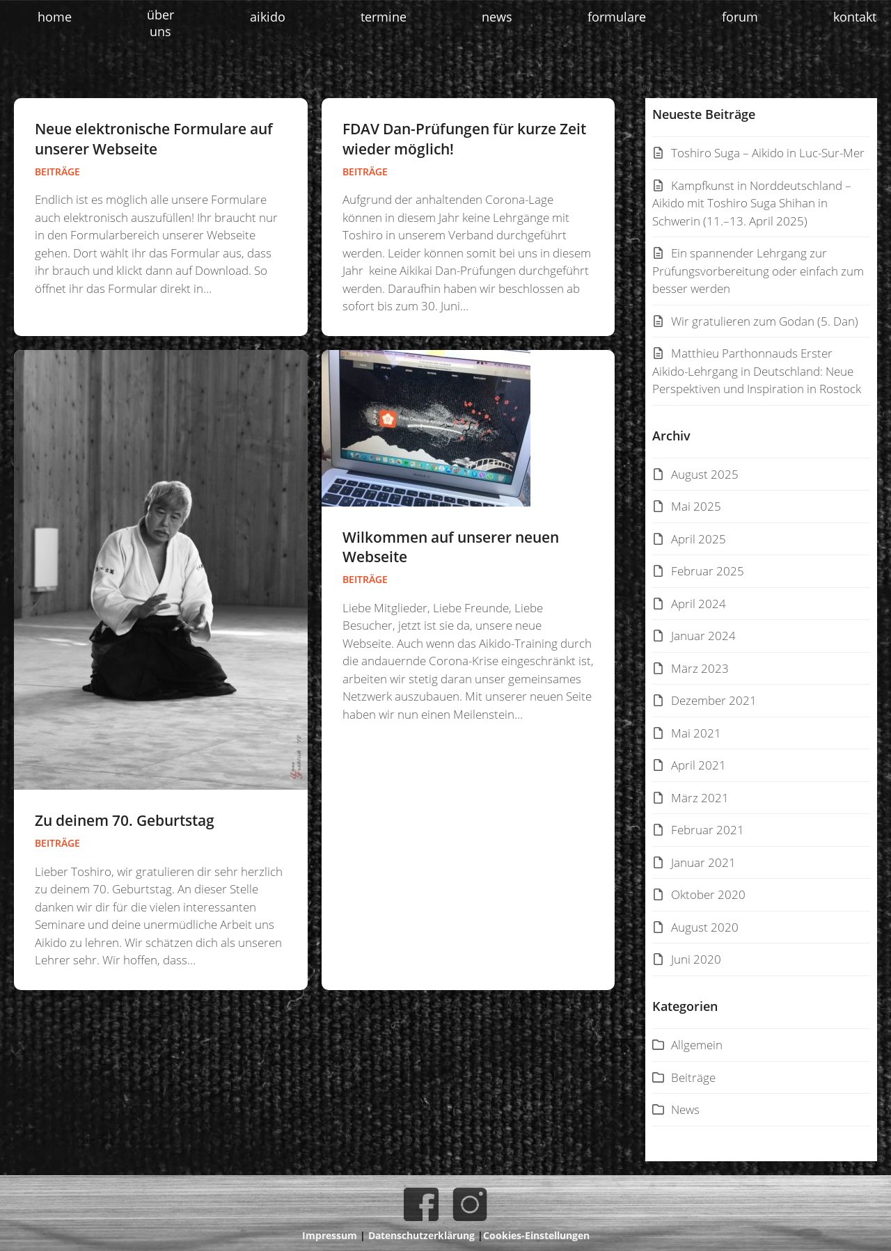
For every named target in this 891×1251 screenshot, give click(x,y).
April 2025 (698, 539)
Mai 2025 (696, 506)
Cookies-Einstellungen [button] (536, 1235)
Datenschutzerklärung (421, 1235)
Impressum (329, 1235)
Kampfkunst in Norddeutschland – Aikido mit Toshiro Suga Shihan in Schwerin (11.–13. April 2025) (751, 203)
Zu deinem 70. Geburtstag (124, 820)
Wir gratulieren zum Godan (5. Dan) (764, 321)
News (685, 1109)
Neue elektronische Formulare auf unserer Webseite (154, 139)
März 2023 (700, 668)
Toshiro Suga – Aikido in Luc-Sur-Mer (768, 153)
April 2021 (698, 765)
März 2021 (700, 798)
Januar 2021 (703, 862)
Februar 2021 (707, 830)
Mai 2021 (696, 733)
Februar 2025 (707, 571)
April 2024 (698, 604)
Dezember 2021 (714, 700)
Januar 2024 (703, 636)
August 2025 (705, 474)
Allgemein (697, 1045)
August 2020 (705, 927)
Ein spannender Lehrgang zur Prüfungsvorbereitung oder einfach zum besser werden (758, 270)
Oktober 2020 (708, 894)
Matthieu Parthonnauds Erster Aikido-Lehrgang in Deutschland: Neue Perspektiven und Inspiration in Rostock (756, 371)
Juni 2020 (696, 959)
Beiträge (57, 171)
